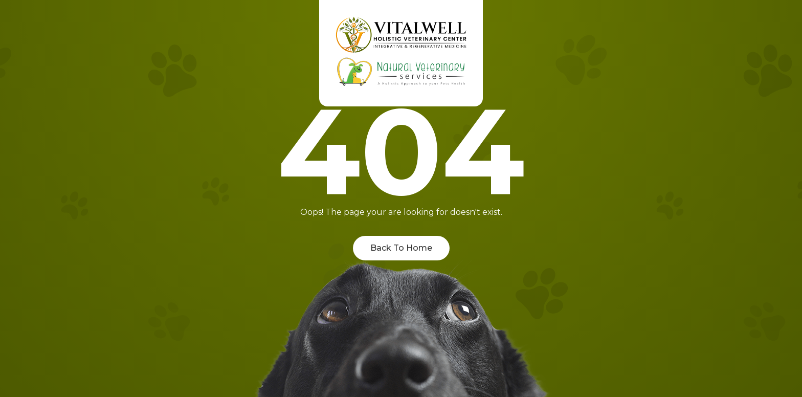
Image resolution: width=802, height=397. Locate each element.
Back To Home (401, 248)
